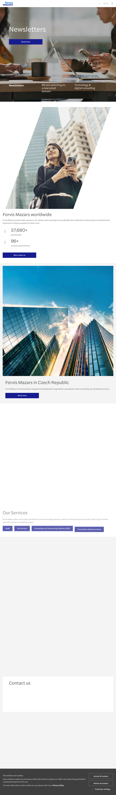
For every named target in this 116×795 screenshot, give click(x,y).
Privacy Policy (58, 785)
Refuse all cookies (101, 783)
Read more (25, 41)
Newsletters (27, 29)
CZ (104, 3)
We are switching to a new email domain (53, 89)
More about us (19, 255)
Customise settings (101, 789)
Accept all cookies (101, 776)
